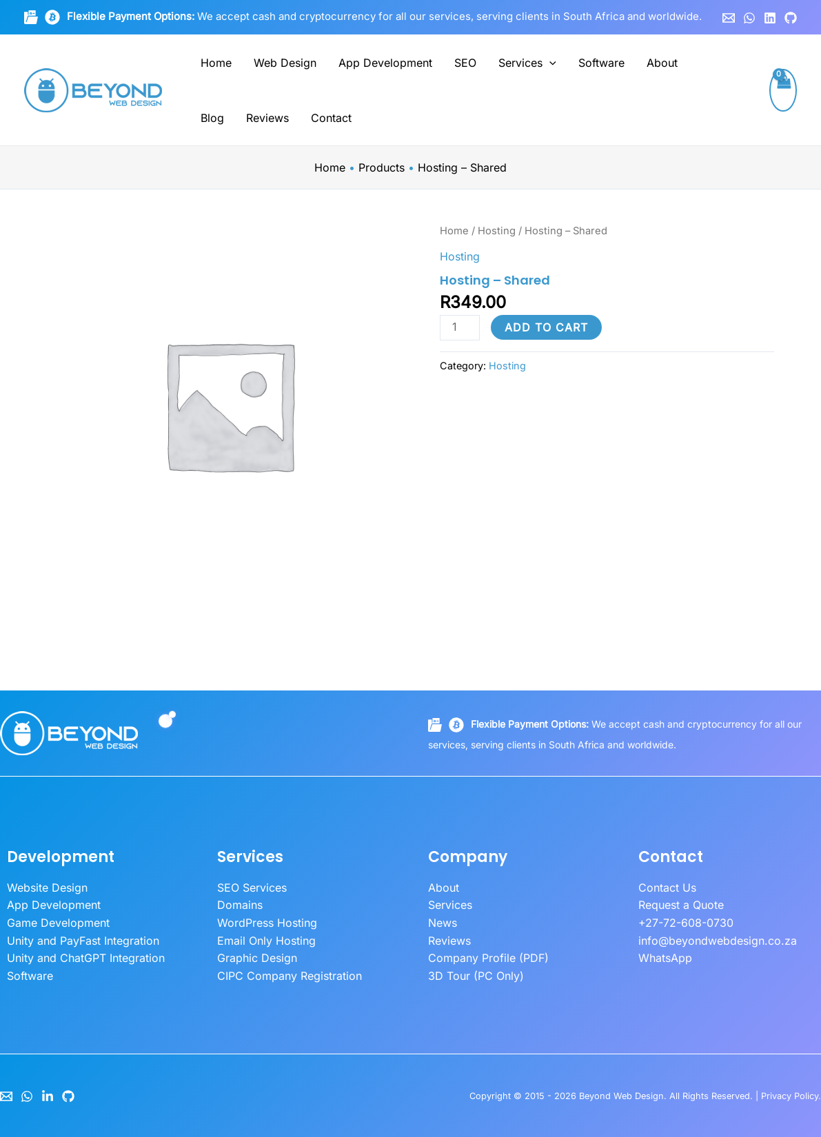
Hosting (497, 231)
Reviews (267, 118)
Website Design (47, 887)
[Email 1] (728, 18)
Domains (240, 905)
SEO (465, 63)
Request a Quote (681, 905)
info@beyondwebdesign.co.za (717, 941)
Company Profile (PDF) (488, 958)
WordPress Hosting (267, 923)
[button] (549, 62)
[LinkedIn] (47, 1096)
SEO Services (252, 887)
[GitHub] (790, 18)
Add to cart (546, 327)
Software (601, 63)
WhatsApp (665, 958)
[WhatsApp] (749, 18)
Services (527, 62)
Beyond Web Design (621, 1096)
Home (216, 63)
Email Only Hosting (266, 941)
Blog (212, 118)
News (442, 923)
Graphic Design (257, 958)
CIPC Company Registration (289, 976)
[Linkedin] (770, 18)
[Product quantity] (460, 327)
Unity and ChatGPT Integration (86, 958)
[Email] (6, 1096)
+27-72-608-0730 (685, 923)
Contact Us (667, 887)
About (662, 63)
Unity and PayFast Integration (83, 941)
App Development (385, 63)
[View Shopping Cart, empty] (783, 90)
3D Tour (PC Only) (476, 976)
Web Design (285, 63)
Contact (331, 118)
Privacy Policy (789, 1096)
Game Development (58, 923)
